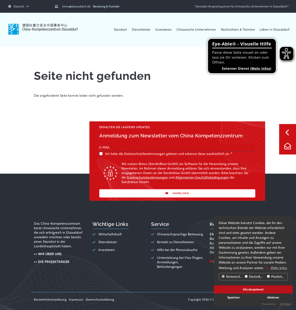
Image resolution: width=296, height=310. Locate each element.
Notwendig (232, 277)
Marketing (276, 277)
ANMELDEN (180, 193)
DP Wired (285, 303)
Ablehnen (273, 297)
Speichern (233, 297)
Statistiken (254, 277)
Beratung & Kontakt (106, 6)
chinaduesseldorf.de (76, 6)
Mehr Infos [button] (278, 268)
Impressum (76, 299)
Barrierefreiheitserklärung (50, 299)
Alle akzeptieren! (253, 289)
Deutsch (18, 6)
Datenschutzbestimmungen (147, 177)
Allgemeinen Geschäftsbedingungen (202, 177)
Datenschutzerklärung (100, 299)
